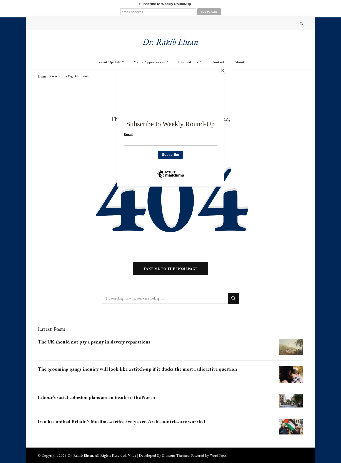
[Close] (222, 70)
